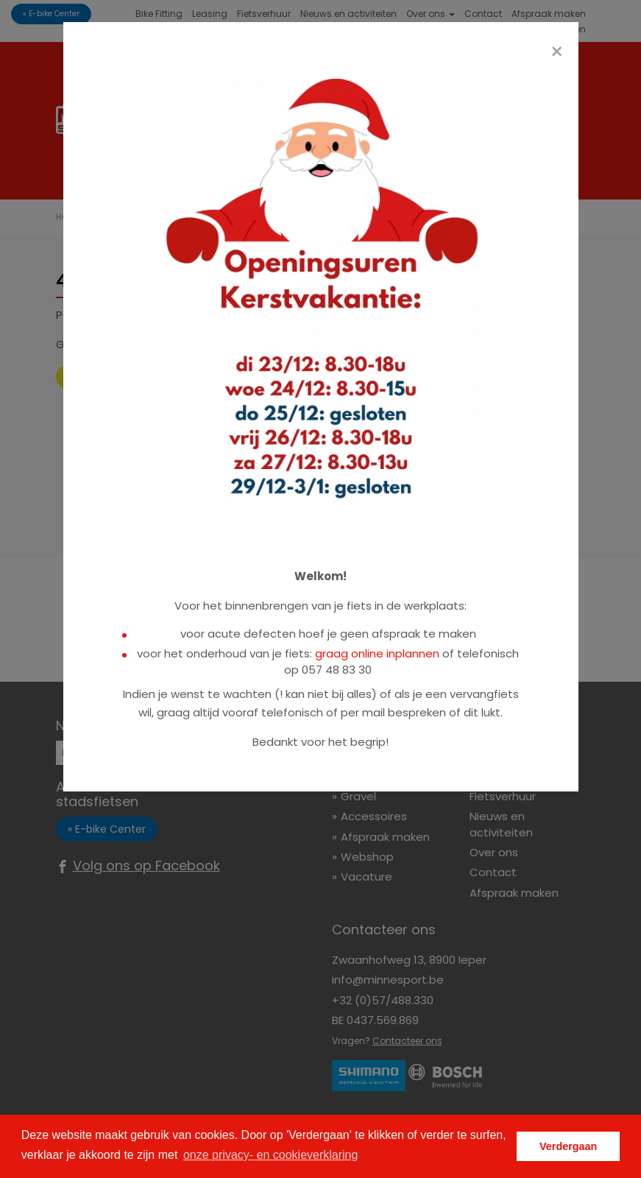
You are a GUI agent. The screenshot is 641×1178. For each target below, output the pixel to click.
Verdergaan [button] (568, 1146)
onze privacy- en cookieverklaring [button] (270, 1155)
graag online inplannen (377, 653)
